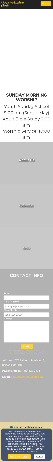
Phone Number (11, 310)
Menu (46, 3)
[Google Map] (26, 400)
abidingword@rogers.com (28, 426)
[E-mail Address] (26, 306)
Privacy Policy (18, 353)
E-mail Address (11, 301)
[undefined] (26, 163)
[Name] (26, 297)
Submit (26, 346)
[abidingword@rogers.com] (27, 376)
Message (8, 318)
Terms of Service (35, 353)
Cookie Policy (30, 451)
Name (6, 293)
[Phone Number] (26, 314)
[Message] (26, 332)
